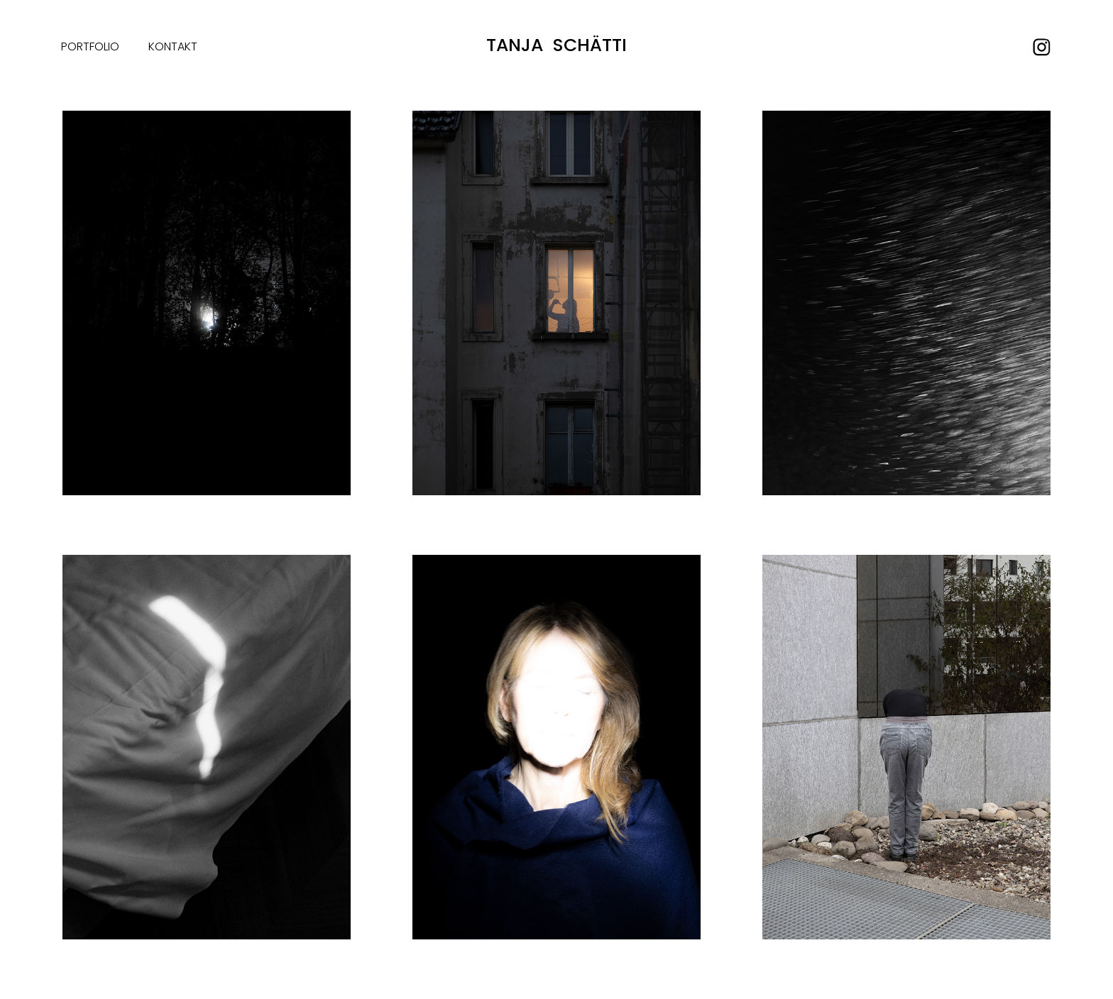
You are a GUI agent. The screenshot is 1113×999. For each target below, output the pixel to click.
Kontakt (172, 47)
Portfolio (90, 47)
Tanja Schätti (556, 47)
